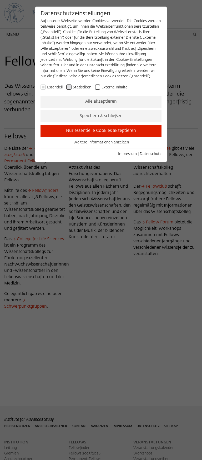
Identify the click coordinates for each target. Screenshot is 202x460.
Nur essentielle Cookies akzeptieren (101, 131)
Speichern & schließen (101, 116)
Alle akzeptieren (101, 101)
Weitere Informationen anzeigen (101, 142)
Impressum (127, 154)
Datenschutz (150, 154)
